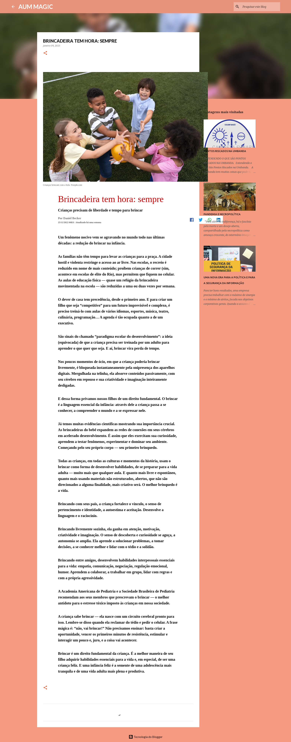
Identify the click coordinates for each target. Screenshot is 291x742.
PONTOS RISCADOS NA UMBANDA (225, 151)
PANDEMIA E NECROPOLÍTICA (222, 214)
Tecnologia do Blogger (146, 736)
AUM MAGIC (35, 6)
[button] (45, 53)
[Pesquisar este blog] (260, 6)
